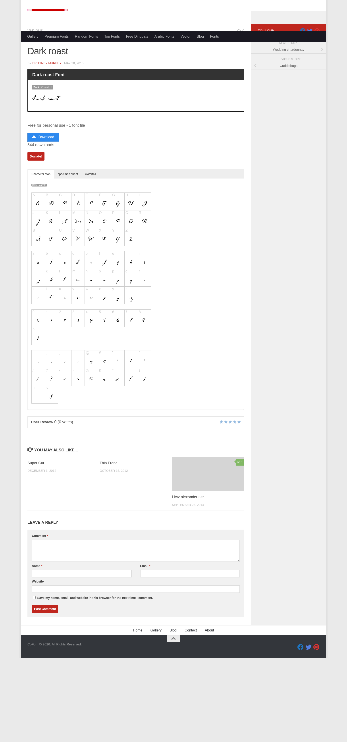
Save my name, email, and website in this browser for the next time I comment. (95, 616)
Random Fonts (86, 36)
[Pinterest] (317, 48)
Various (35, 49)
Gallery (33, 36)
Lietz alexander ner (188, 515)
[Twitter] (309, 48)
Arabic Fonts (164, 36)
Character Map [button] (40, 192)
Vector (186, 36)
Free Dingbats (137, 36)
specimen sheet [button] (68, 192)
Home (138, 648)
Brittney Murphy (47, 81)
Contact (191, 648)
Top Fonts (112, 36)
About (209, 648)
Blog (200, 36)
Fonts (214, 36)
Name (37, 584)
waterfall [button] (90, 192)
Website (38, 599)
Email (145, 584)
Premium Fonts (57, 36)
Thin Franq (109, 481)
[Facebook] (302, 48)
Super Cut (35, 481)
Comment (40, 554)
